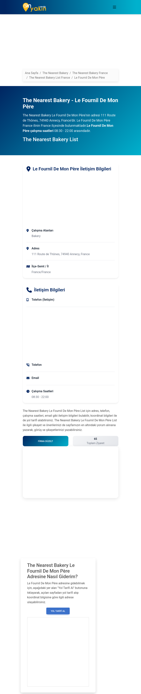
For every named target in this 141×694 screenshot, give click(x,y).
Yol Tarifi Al (58, 611)
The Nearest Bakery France (90, 73)
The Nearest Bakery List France (49, 77)
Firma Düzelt (45, 441)
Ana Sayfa (31, 73)
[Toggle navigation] (114, 7)
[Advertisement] (70, 43)
